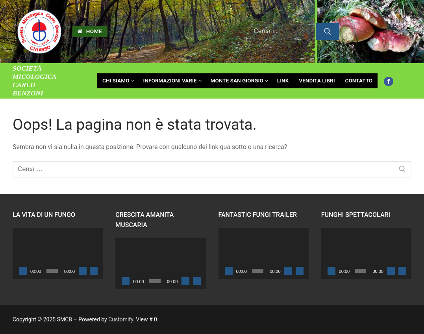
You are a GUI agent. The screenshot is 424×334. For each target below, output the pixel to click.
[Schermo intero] (94, 271)
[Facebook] (388, 81)
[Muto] (83, 271)
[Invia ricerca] (327, 31)
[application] (58, 253)
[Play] (23, 271)
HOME (90, 31)
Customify (120, 319)
